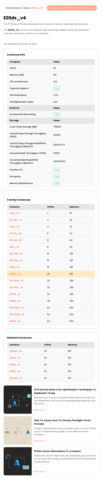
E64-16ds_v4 (17, 307)
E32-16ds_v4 (17, 280)
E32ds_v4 (15, 294)
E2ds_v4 (14, 213)
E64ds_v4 (15, 321)
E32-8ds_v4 (16, 287)
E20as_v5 (15, 364)
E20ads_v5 (16, 378)
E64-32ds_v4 (17, 314)
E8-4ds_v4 (16, 240)
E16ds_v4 (15, 267)
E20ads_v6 (16, 351)
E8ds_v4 (14, 246)
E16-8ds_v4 (16, 260)
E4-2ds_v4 (16, 219)
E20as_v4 (15, 357)
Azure (26, 7)
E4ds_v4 (14, 226)
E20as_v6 (15, 371)
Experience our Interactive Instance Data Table (71, 8)
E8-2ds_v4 (15, 233)
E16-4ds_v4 (16, 253)
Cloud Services (13, 7)
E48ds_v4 (15, 300)
